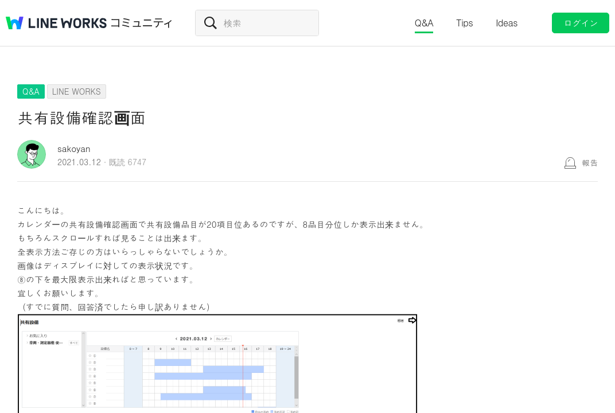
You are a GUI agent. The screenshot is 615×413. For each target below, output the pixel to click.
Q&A (424, 22)
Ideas (506, 22)
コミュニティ (141, 23)
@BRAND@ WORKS (56, 23)
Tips (464, 22)
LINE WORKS (76, 91)
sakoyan (74, 148)
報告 (590, 162)
